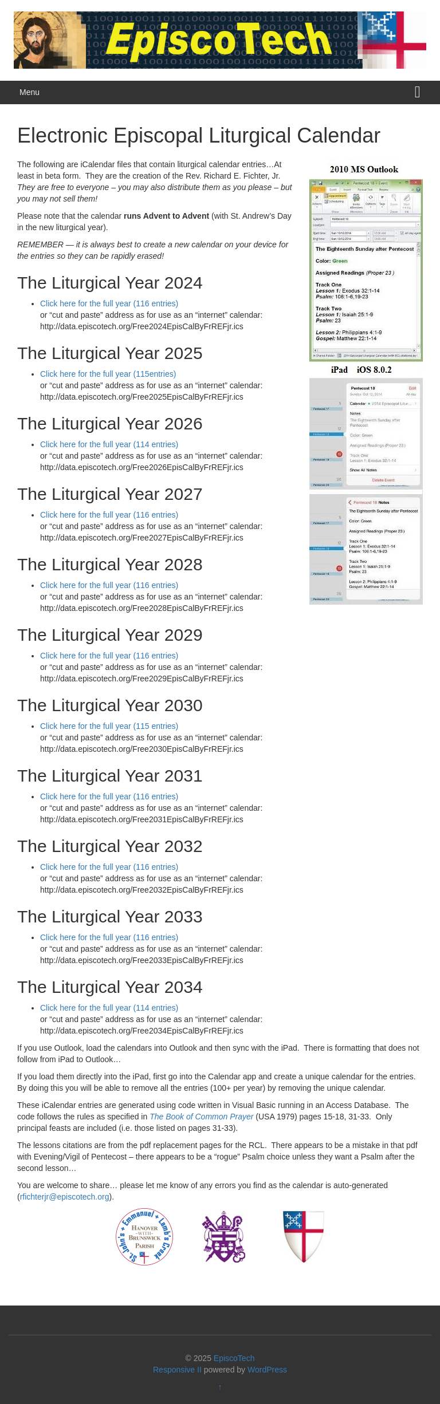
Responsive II (177, 1369)
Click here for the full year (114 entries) (109, 444)
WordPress (267, 1369)
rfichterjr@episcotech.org (64, 1196)
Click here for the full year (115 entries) (109, 726)
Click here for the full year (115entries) (108, 373)
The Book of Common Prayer (201, 1116)
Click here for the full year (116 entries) (109, 303)
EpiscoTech (234, 1358)
